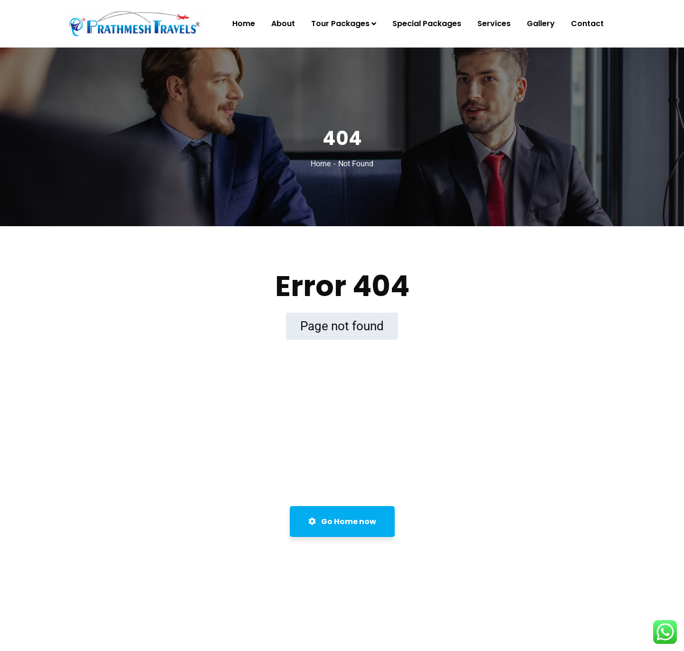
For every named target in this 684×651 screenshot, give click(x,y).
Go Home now (342, 521)
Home (321, 163)
